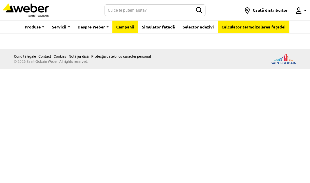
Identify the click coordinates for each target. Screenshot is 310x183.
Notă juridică (79, 56)
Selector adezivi (198, 26)
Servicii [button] (61, 26)
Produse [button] (34, 26)
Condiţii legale (25, 56)
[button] (266, 10)
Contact (44, 56)
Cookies (60, 56)
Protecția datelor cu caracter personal (121, 56)
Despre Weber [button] (93, 26)
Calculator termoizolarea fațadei (254, 26)
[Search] (149, 10)
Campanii (125, 26)
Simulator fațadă (158, 26)
